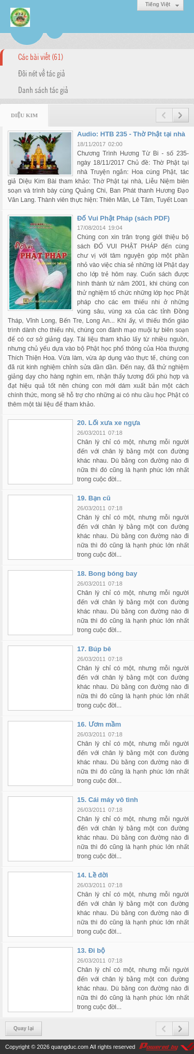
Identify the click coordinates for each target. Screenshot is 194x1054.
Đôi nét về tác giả (41, 72)
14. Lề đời (92, 875)
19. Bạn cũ (94, 498)
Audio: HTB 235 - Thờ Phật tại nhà (131, 134)
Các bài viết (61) (40, 56)
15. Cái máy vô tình (107, 800)
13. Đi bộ (91, 950)
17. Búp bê (94, 649)
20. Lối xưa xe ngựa (108, 423)
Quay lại (23, 1028)
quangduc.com (69, 1047)
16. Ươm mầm (99, 724)
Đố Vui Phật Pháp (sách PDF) (123, 218)
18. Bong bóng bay (107, 573)
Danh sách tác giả (43, 89)
